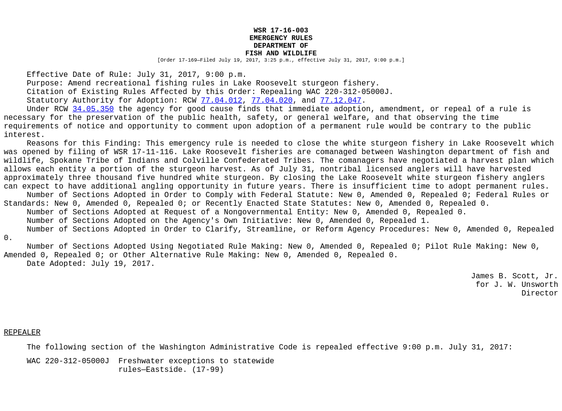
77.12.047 (340, 100)
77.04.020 (271, 100)
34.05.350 (93, 109)
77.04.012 (221, 100)
